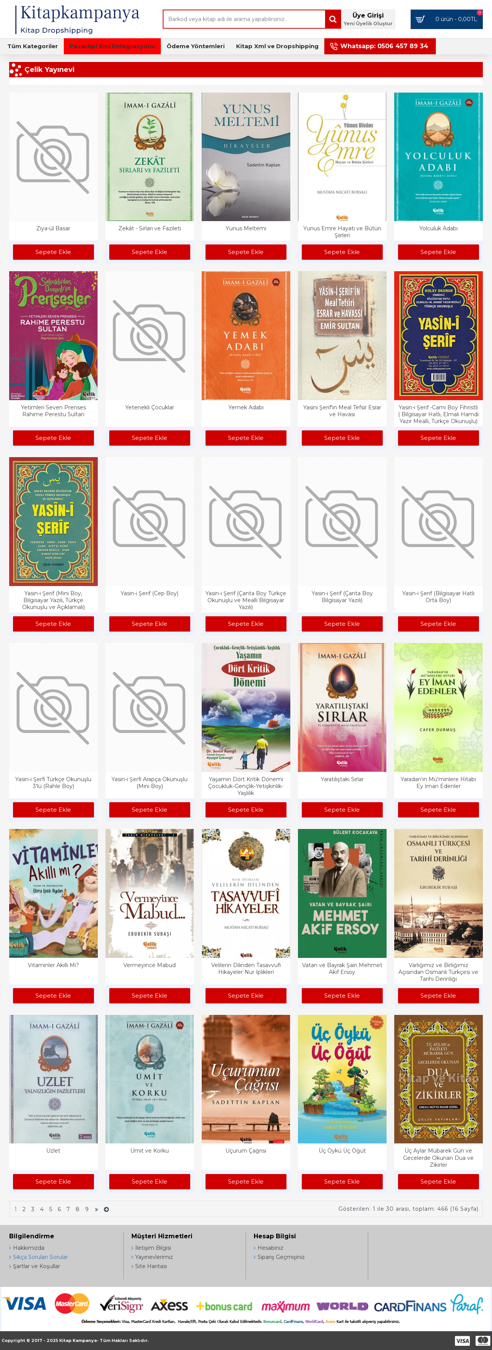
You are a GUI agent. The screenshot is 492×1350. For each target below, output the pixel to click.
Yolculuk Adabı (438, 228)
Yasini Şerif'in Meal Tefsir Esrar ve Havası (342, 411)
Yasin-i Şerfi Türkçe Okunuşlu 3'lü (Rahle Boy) (53, 783)
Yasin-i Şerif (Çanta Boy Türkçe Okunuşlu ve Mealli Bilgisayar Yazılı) (246, 600)
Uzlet (53, 1150)
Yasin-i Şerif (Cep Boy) (149, 593)
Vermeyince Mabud (149, 965)
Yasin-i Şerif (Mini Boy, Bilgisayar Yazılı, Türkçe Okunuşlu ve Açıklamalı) (53, 600)
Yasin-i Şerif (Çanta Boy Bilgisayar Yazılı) (342, 597)
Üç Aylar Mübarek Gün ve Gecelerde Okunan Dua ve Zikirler (438, 1157)
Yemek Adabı (246, 407)
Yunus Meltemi (246, 228)
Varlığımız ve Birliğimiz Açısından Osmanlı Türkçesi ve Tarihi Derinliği (438, 972)
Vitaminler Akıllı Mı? (53, 965)
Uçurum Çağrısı (245, 1150)
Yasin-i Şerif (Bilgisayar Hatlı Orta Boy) (438, 597)
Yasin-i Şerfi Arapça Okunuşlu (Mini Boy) (150, 783)
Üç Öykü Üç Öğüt (342, 1150)
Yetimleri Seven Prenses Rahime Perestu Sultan (53, 411)
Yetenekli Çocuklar (149, 407)
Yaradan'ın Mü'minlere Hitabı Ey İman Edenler (438, 783)
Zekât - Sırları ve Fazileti (149, 228)
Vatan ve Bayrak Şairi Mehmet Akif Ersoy (342, 968)
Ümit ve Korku (149, 1150)
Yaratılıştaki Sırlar (342, 779)
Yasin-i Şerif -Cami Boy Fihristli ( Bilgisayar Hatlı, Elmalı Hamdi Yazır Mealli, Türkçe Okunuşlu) (438, 414)
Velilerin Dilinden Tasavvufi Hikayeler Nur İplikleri (246, 968)
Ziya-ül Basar (53, 228)
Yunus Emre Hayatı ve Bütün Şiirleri (342, 232)
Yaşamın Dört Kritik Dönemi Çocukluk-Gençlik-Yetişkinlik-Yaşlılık (245, 786)
